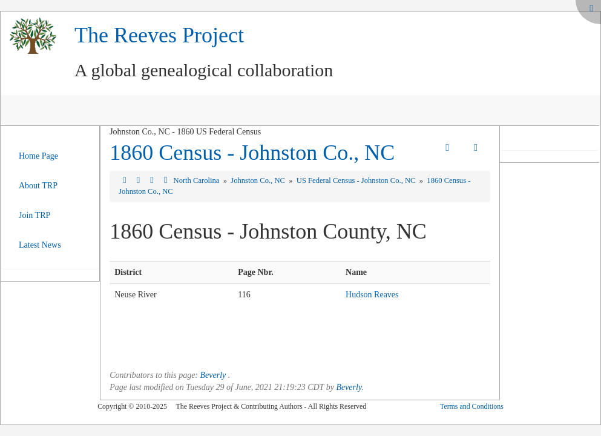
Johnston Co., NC (259, 180)
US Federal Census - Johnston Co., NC (357, 180)
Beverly (213, 375)
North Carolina (198, 180)
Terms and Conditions (472, 406)
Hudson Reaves (372, 294)
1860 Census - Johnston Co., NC (252, 152)
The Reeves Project (159, 35)
